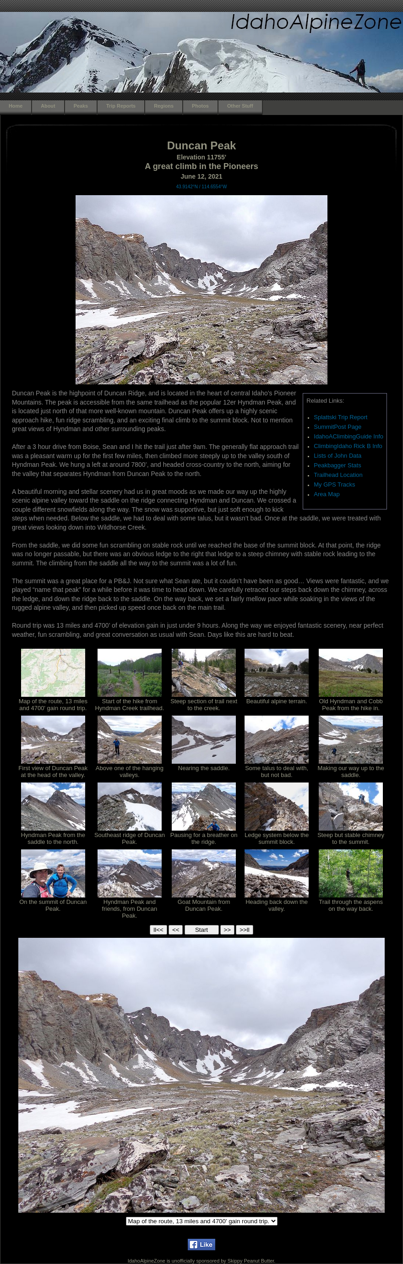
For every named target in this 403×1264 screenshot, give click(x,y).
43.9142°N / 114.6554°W (201, 186)
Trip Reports (121, 106)
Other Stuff (240, 106)
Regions (164, 106)
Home (15, 106)
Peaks (81, 106)
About (48, 106)
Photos (200, 106)
